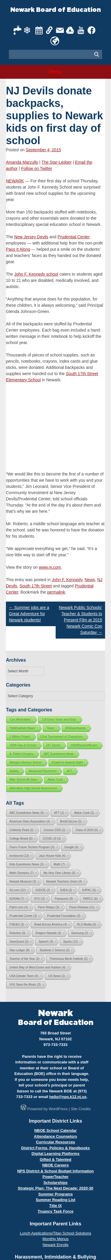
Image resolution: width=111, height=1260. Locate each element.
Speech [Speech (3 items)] (45, 941)
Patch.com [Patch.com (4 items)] (18, 907)
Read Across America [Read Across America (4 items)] (50, 924)
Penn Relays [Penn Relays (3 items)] (48, 907)
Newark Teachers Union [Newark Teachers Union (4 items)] (64, 881)
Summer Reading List (55, 1200)
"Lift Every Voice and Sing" (58, 719)
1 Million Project (19, 736)
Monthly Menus (55, 1239)
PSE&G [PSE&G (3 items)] (16, 924)
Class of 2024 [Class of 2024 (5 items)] (86, 830)
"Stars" (50, 728)
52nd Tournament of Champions (62, 736)
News (90, 579)
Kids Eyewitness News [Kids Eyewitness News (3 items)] (26, 864)
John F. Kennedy (67, 579)
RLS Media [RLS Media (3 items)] (86, 924)
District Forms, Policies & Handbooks (55, 1148)
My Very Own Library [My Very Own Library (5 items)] (59, 873)
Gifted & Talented (55, 1159)
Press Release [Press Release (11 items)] (82, 907)
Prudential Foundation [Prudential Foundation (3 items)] (64, 915)
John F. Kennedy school (36, 274)
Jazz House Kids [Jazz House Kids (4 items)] (52, 855)
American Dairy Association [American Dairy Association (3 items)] (29, 821)
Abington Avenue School (25, 762)
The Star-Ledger (56, 162)
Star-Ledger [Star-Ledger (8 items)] (19, 950)
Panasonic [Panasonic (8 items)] (64, 898)
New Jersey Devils (31, 236)
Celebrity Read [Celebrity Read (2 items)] (21, 830)
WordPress (58, 1109)
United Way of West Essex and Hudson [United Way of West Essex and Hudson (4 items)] (37, 967)
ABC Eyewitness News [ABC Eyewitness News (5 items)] (26, 812)
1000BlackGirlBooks (83, 745)
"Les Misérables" (20, 719)
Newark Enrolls (55, 1245)
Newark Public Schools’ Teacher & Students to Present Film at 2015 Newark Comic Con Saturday (80, 620)
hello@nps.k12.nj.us (67, 1097)
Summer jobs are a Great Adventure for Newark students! (29, 613)
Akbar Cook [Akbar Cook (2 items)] (84, 812)
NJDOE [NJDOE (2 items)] (43, 890)
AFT (69, 771)
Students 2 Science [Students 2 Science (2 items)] (55, 950)
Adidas (14, 771)
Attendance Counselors (55, 1136)
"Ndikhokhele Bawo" (22, 728)
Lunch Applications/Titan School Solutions (55, 1233)
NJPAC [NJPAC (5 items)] (89, 890)
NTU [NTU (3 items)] (39, 898)
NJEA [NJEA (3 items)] (66, 890)
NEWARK (15, 181)
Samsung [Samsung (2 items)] (79, 933)
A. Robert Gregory (21, 754)
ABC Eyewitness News (59, 754)
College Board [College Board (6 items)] (21, 838)
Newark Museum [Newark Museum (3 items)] (22, 881)
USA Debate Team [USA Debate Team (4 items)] (23, 976)
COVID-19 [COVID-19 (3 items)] (52, 838)
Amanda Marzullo (22, 162)
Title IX (55, 1205)
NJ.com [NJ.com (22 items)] (17, 890)
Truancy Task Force (55, 1211)
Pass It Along (18, 249)
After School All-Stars (23, 779)
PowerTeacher (56, 1176)
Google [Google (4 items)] (71, 847)
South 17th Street (36, 586)
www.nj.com (50, 567)
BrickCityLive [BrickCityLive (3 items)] (71, 821)
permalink (56, 592)
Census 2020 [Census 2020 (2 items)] (54, 830)
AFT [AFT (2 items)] (59, 812)
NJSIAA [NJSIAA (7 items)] (16, 898)
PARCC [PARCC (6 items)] (90, 898)
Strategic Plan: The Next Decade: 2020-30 (55, 1188)
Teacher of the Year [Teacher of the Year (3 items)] (24, 958)
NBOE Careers (55, 1165)
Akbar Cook (55, 779)
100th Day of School (22, 745)
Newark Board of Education (55, 10)
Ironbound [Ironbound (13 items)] (19, 855)
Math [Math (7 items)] (59, 864)
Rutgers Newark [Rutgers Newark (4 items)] (48, 933)
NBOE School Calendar (55, 1130)
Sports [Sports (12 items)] (70, 941)
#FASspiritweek (75, 728)
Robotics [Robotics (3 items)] (17, 933)
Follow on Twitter (36, 168)
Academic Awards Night (67, 762)
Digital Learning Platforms (56, 1153)
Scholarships (56, 1182)
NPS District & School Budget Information (55, 1171)
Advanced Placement (43, 771)
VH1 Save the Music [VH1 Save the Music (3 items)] (25, 984)
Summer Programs (55, 1194)
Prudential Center (73, 236)
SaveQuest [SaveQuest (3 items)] (18, 941)
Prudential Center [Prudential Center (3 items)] (23, 915)
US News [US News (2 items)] (56, 976)
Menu (55, 72)
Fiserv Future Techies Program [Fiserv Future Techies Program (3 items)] (31, 847)
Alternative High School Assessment (33, 788)
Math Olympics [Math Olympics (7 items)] (21, 873)
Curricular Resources (55, 1142)
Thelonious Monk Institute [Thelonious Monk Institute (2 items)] (68, 958)
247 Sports (53, 745)
